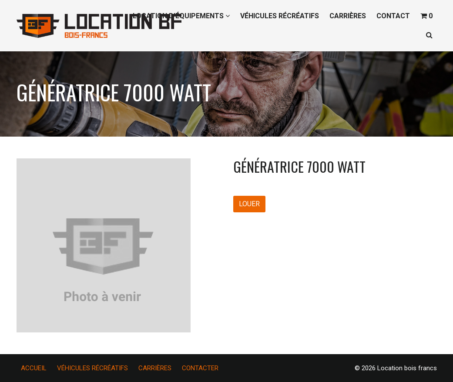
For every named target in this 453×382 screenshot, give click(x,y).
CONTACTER (200, 368)
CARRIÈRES (347, 16)
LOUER (249, 204)
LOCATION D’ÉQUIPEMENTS (181, 16)
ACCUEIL (34, 368)
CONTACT (393, 16)
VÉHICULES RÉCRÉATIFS (279, 16)
